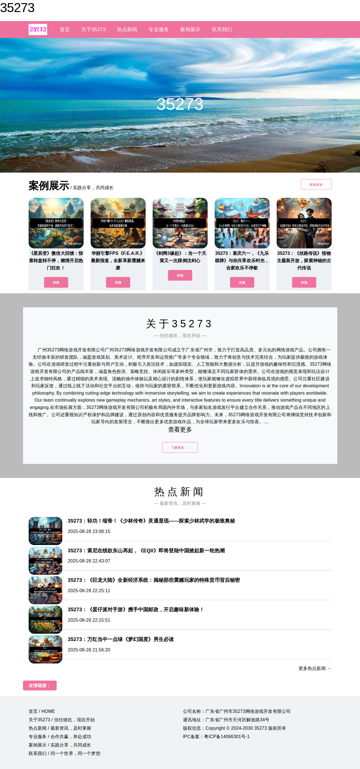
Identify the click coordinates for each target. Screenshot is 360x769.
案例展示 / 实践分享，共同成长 (60, 745)
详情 (56, 282)
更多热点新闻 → (315, 668)
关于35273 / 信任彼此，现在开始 (62, 719)
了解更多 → (180, 447)
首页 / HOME (42, 711)
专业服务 (158, 29)
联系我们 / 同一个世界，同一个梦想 (64, 753)
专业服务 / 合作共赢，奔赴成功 (60, 736)
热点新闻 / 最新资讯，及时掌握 (60, 728)
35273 (17, 7)
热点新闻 (127, 29)
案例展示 (190, 29)
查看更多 (180, 429)
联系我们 (222, 29)
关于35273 (93, 29)
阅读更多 (316, 184)
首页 (65, 29)
